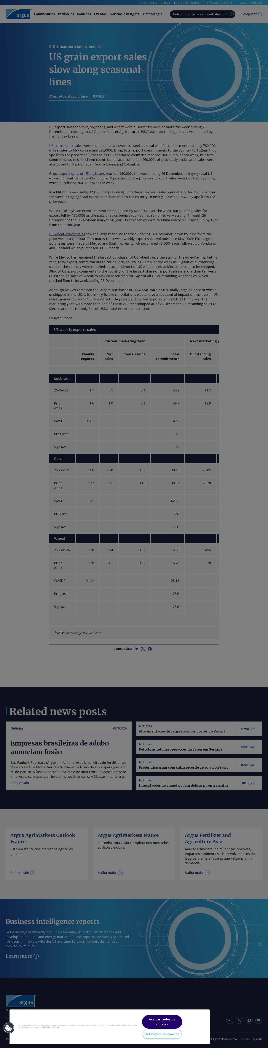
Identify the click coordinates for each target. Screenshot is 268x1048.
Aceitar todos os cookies (162, 1021)
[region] (109, 1026)
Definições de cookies (162, 1034)
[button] (9, 1028)
